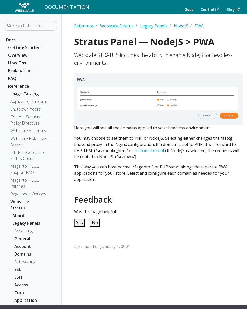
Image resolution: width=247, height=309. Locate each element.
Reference (18, 86)
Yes (79, 223)
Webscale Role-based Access (30, 141)
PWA (199, 26)
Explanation (20, 70)
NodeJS (181, 26)
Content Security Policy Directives (25, 120)
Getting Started (24, 47)
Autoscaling (24, 262)
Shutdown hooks (25, 109)
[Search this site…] (30, 26)
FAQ (12, 78)
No (95, 223)
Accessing (23, 231)
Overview (17, 55)
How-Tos (17, 63)
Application (25, 300)
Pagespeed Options (28, 194)
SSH (18, 277)
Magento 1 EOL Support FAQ (24, 169)
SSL (17, 269)
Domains (22, 254)
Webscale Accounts (28, 131)
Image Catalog (24, 94)
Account (22, 246)
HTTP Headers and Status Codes (27, 155)
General (22, 238)
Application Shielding (28, 101)
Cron (19, 292)
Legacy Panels (26, 223)
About (18, 215)
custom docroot (149, 150)
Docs (11, 40)
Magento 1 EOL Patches (24, 183)
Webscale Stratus (19, 205)
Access (21, 285)
